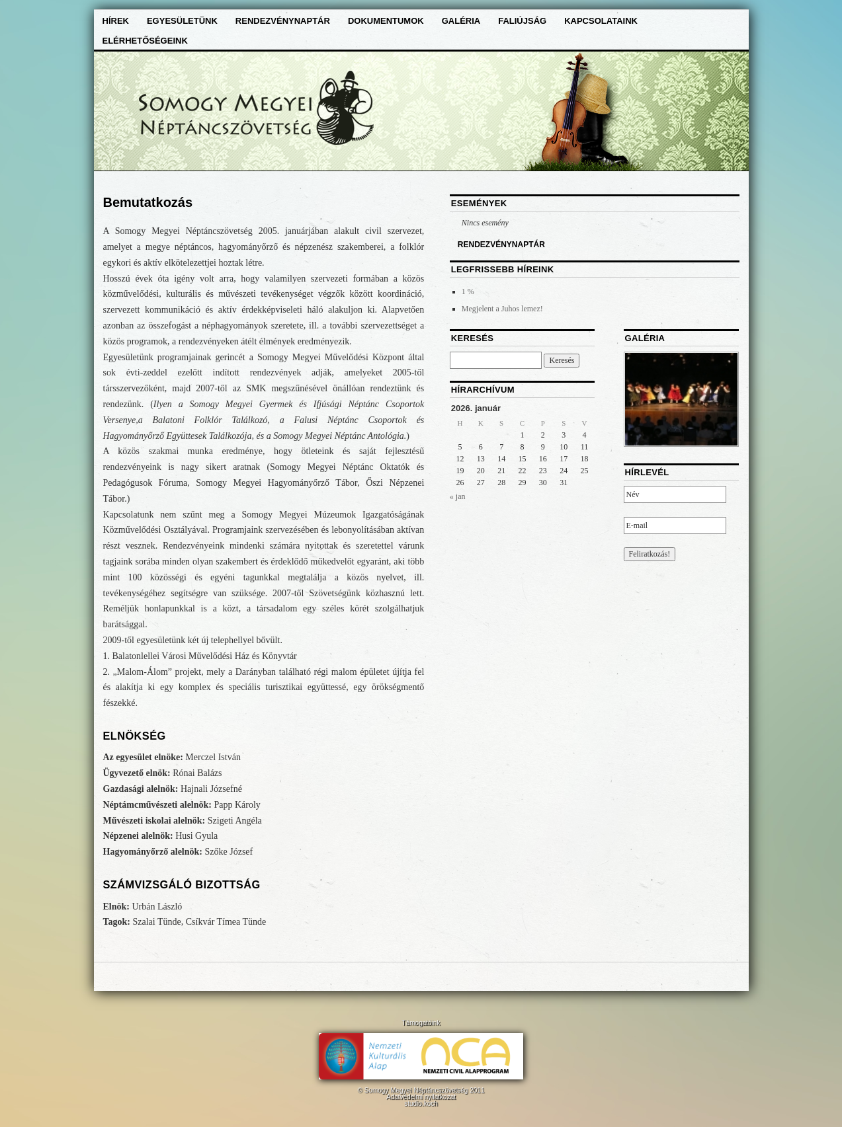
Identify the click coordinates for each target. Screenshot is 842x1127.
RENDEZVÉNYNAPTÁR (501, 244)
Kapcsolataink (601, 21)
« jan (458, 496)
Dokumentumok (386, 21)
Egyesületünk (182, 21)
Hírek (116, 21)
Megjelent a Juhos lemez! (502, 308)
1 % (468, 291)
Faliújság (522, 21)
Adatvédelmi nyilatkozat (421, 1097)
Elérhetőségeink (145, 41)
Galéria (461, 21)
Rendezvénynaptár (282, 21)
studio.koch (421, 1103)
